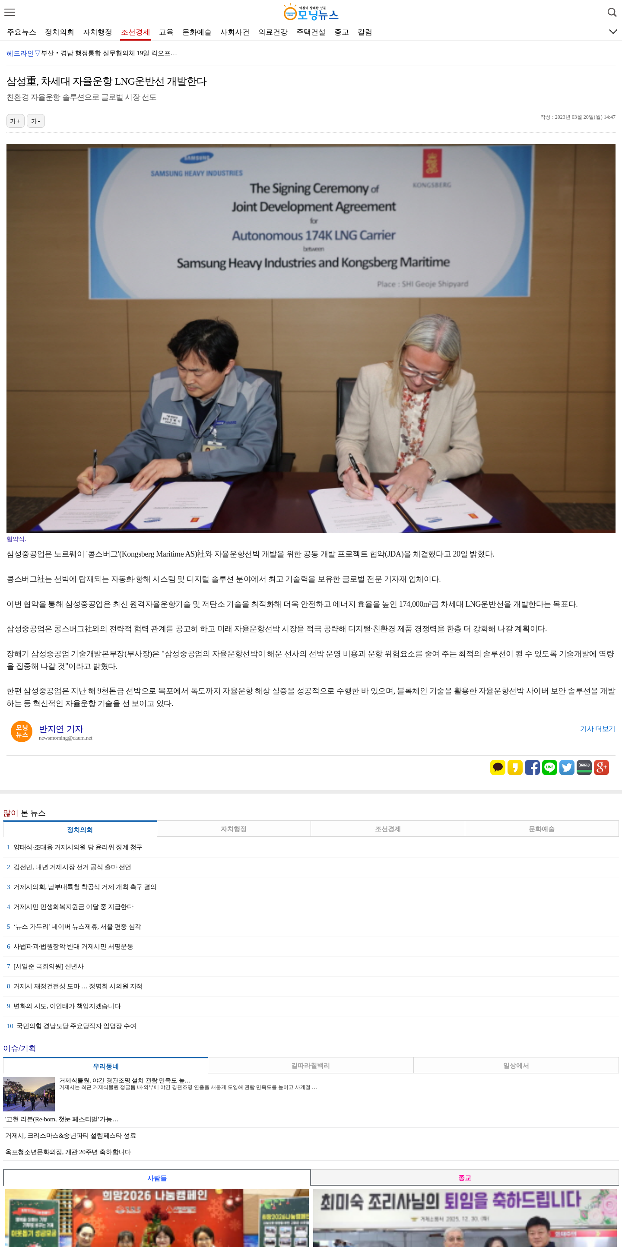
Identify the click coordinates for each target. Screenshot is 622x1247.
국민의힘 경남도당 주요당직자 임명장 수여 (71, 1025)
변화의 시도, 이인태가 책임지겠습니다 (64, 1006)
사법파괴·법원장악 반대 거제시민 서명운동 (70, 946)
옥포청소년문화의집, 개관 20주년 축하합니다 (68, 1152)
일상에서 (516, 1065)
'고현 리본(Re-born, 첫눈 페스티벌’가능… (61, 1119)
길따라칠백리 (310, 1065)
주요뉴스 (21, 32)
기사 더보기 (598, 728)
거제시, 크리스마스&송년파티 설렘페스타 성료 (70, 1135)
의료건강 (273, 32)
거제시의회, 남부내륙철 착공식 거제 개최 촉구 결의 (82, 886)
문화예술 (197, 32)
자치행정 (97, 32)
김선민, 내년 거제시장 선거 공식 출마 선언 (69, 867)
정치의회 (59, 32)
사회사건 (235, 32)
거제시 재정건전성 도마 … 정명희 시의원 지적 (75, 986)
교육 (166, 32)
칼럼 (365, 32)
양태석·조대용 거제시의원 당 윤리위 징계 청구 (75, 847)
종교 (341, 32)
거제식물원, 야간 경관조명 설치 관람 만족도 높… (125, 1080)
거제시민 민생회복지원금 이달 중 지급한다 (70, 906)
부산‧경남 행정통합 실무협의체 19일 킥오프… (109, 53)
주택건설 (311, 32)
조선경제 (135, 32)
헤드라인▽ (23, 53)
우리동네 (106, 1066)
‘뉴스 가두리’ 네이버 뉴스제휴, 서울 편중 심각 (74, 926)
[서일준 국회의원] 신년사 (45, 966)
